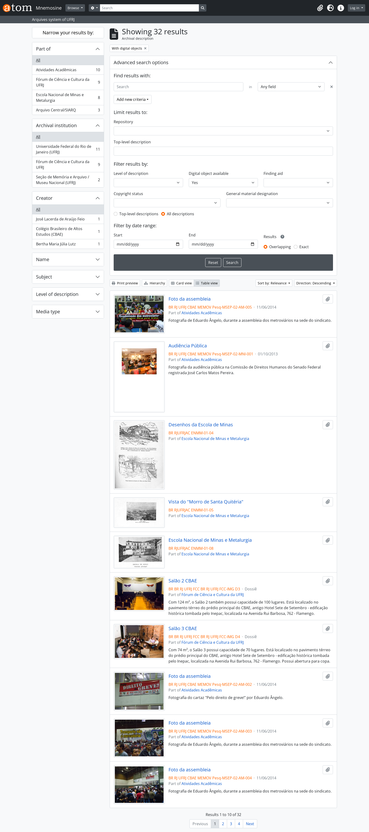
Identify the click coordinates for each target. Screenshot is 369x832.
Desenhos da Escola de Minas (200, 425)
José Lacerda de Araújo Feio (68, 220)
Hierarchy (154, 283)
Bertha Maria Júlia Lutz (68, 245)
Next (250, 823)
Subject (44, 277)
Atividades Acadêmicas (68, 71)
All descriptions (180, 213)
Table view (207, 283)
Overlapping (280, 246)
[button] (320, 8)
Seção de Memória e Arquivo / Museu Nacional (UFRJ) (68, 179)
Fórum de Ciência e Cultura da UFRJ (68, 82)
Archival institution (56, 125)
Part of (43, 49)
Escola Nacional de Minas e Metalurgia (68, 97)
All (38, 60)
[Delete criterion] (331, 87)
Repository (123, 121)
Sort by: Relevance (273, 283)
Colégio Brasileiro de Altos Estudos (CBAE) (68, 231)
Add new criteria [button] (131, 99)
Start (118, 235)
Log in (355, 8)
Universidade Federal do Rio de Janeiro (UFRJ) (68, 149)
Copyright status (128, 193)
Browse (74, 8)
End (192, 235)
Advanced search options (141, 62)
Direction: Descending (314, 283)
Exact (304, 246)
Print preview (125, 283)
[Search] (149, 8)
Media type (48, 311)
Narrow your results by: (68, 32)
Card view (181, 283)
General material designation (252, 193)
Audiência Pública (187, 346)
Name (42, 259)
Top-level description (132, 142)
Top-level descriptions (138, 213)
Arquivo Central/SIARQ (68, 111)
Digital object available (209, 173)
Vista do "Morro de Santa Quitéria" (205, 502)
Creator (44, 198)
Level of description (57, 294)
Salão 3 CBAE (182, 628)
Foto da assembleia (189, 299)
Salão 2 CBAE (182, 581)
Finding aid (273, 173)
